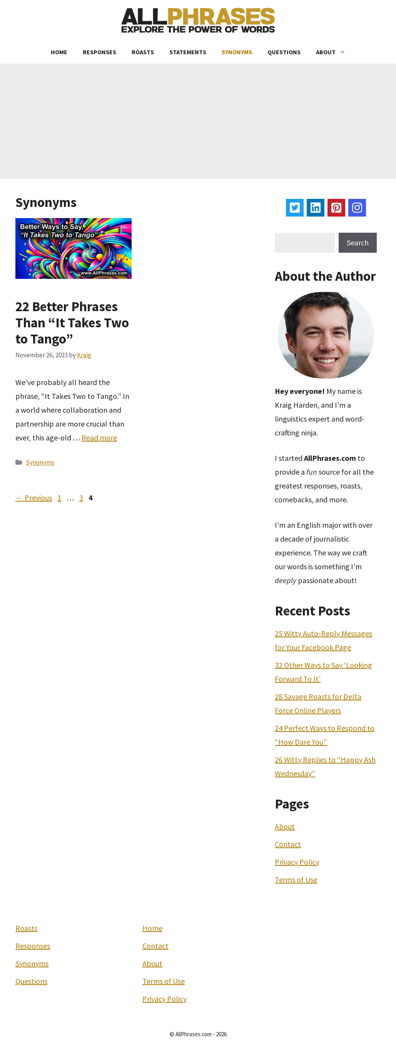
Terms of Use (296, 879)
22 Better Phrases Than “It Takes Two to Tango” (72, 322)
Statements (187, 52)
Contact (288, 844)
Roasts (143, 52)
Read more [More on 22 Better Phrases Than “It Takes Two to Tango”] (99, 437)
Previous (33, 497)
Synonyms (237, 52)
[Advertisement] (198, 121)
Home (59, 52)
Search (358, 242)
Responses (99, 52)
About (334, 51)
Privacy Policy (297, 862)
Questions (284, 52)
